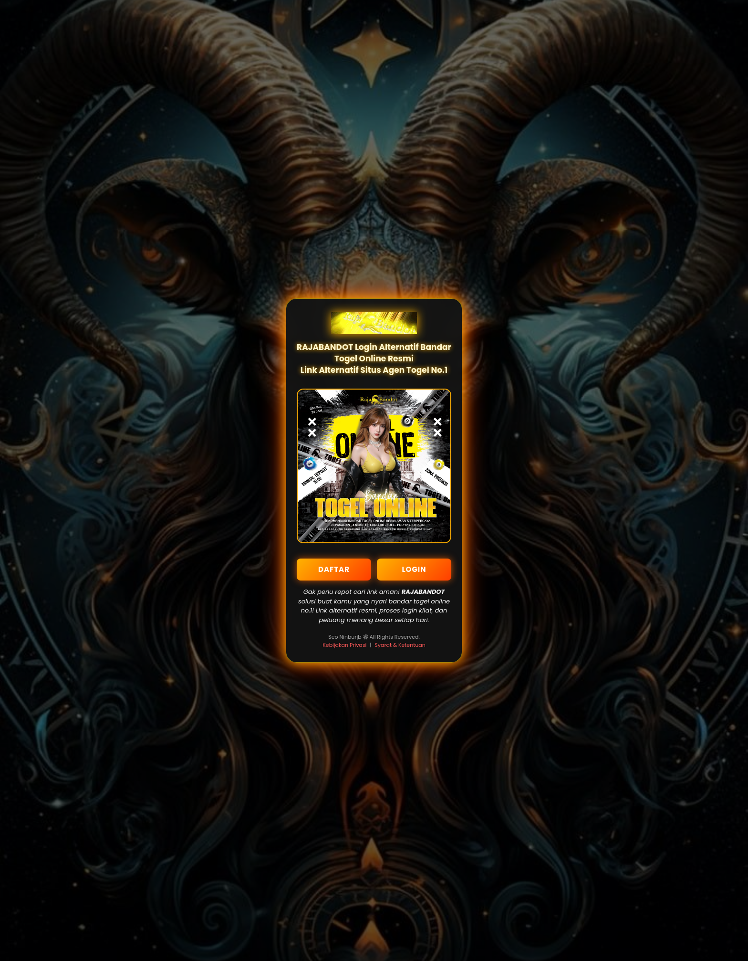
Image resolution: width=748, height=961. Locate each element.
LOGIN (414, 569)
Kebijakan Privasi (344, 645)
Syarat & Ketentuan (399, 645)
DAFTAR (334, 569)
